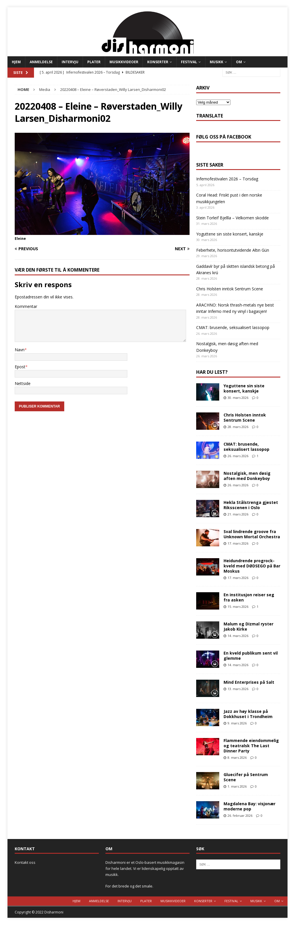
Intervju (70, 61)
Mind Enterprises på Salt (249, 682)
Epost (20, 366)
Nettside (23, 383)
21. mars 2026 (238, 514)
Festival (189, 61)
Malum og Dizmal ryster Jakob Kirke (248, 626)
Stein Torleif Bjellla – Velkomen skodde (232, 217)
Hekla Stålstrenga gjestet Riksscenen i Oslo (251, 505)
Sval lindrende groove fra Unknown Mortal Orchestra (252, 534)
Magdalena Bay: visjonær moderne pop (249, 806)
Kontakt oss (25, 862)
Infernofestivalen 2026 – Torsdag (227, 179)
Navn (19, 349)
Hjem (16, 61)
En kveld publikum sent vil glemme (251, 655)
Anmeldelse (41, 61)
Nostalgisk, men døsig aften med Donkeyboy (247, 475)
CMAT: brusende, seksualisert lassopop (232, 327)
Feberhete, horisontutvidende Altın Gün (232, 250)
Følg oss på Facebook (223, 137)
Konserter (157, 61)
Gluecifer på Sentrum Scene (246, 777)
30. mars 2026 (238, 397)
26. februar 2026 (240, 815)
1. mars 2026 (237, 786)
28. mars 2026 (238, 427)
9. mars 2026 (237, 723)
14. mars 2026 (238, 636)
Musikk (216, 61)
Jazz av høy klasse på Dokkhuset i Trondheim (248, 714)
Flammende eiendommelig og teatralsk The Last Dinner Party (251, 746)
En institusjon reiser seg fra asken (249, 597)
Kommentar (26, 306)
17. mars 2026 (238, 543)
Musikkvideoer (123, 61)
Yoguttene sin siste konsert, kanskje (229, 234)
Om (239, 61)
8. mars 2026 (237, 757)
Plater (94, 61)
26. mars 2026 (238, 456)
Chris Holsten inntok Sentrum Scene (229, 288)
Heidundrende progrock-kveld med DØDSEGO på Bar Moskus (252, 566)
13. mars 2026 (238, 689)
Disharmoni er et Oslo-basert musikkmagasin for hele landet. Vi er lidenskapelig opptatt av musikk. (144, 868)
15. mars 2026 (238, 606)
